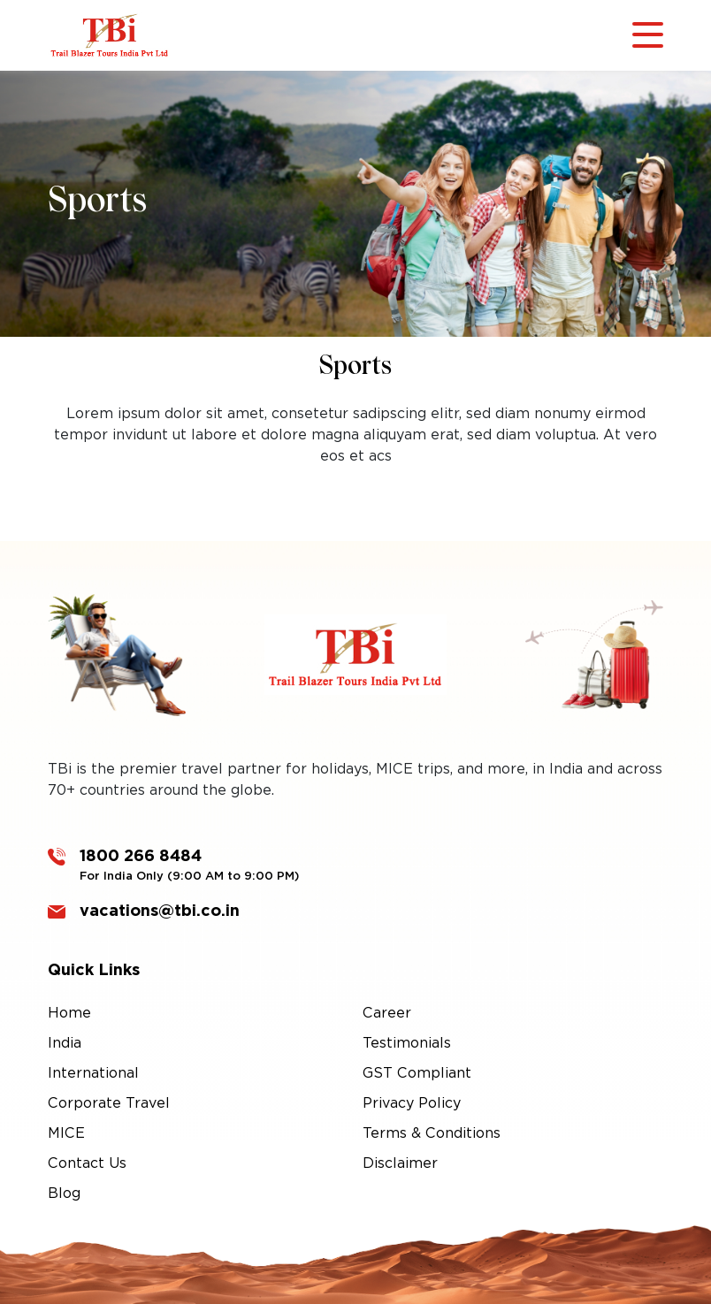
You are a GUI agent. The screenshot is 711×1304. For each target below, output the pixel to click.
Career (387, 1012)
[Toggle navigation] (647, 35)
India (64, 1042)
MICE (66, 1133)
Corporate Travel (109, 1102)
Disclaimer (400, 1163)
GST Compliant (417, 1072)
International (93, 1072)
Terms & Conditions (432, 1133)
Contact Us (87, 1163)
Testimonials (407, 1042)
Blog (64, 1193)
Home (69, 1012)
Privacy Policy (412, 1102)
